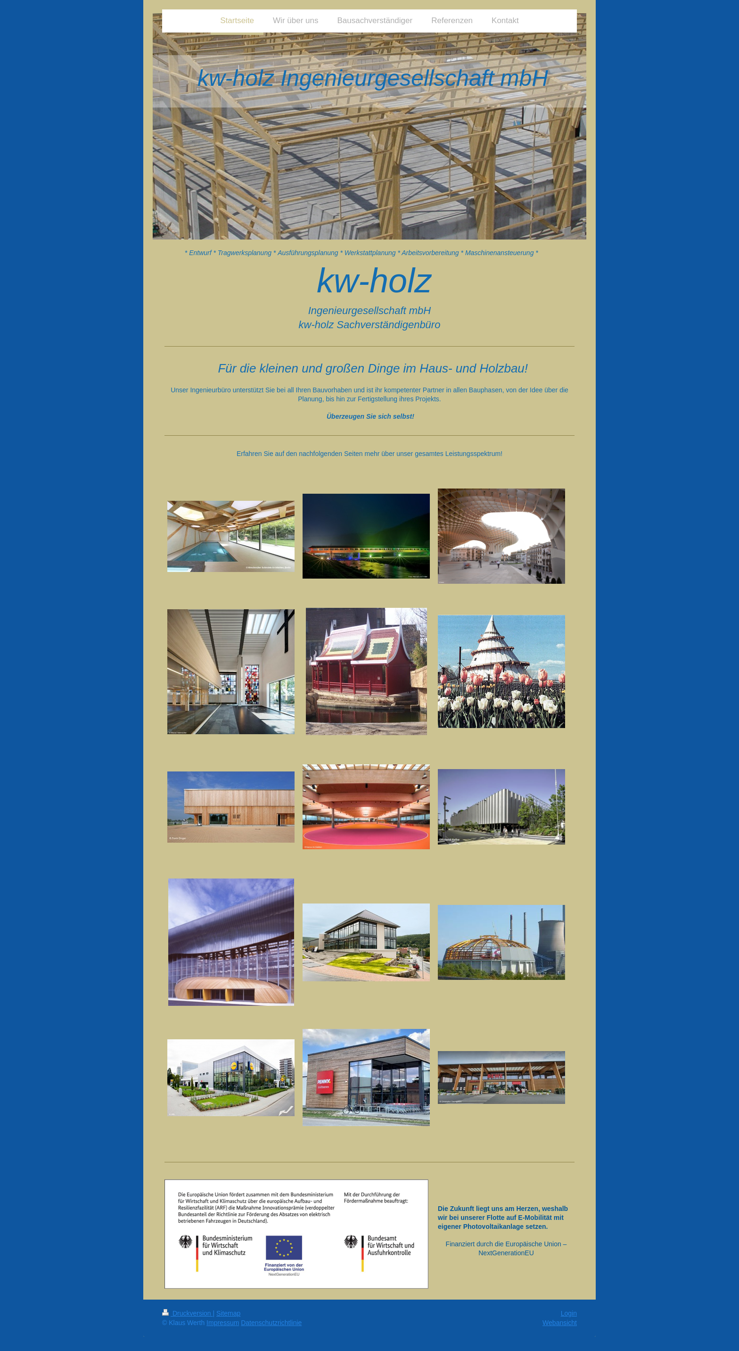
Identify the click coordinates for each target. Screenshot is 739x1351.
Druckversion (187, 1313)
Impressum (222, 1322)
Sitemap (228, 1313)
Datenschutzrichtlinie (271, 1322)
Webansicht (559, 1322)
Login (569, 1313)
